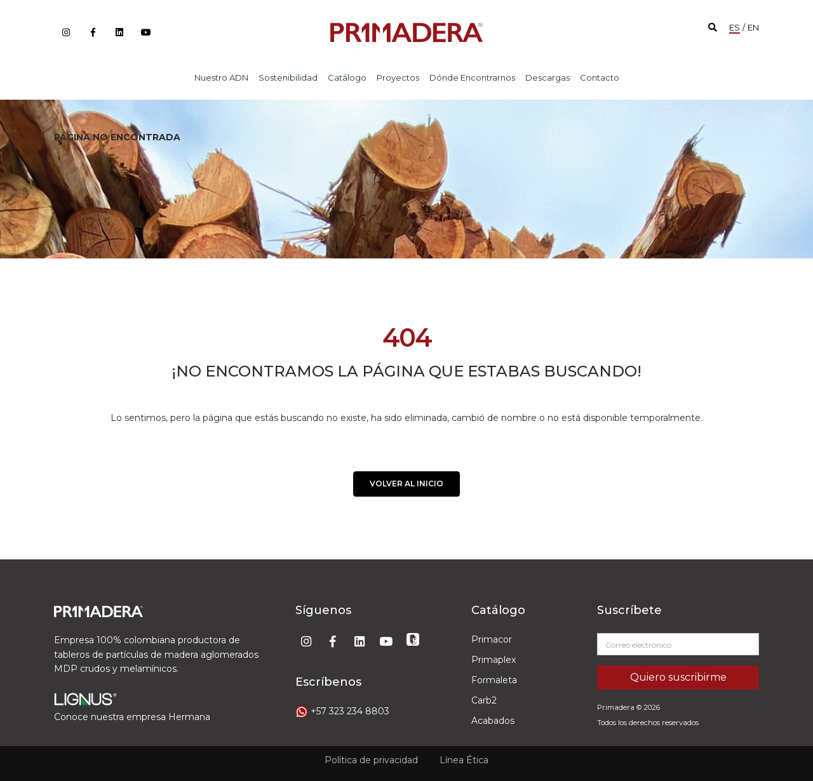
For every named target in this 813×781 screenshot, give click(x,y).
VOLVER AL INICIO (406, 486)
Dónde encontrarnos (472, 77)
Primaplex (493, 659)
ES (734, 27)
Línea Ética (464, 755)
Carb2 (484, 700)
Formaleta (494, 680)
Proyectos (398, 77)
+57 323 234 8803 (350, 711)
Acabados (492, 720)
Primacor (491, 639)
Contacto (599, 77)
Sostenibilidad (288, 77)
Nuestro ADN (221, 77)
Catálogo (347, 77)
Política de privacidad (371, 755)
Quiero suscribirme (678, 677)
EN (753, 27)
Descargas (547, 77)
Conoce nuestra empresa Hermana (132, 717)
